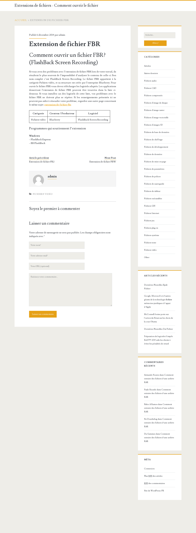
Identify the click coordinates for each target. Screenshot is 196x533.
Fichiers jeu (149, 220)
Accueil (21, 20)
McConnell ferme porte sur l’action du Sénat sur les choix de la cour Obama (158, 318)
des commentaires (154, 483)
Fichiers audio (150, 81)
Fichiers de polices (152, 176)
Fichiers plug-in (151, 228)
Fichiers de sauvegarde (154, 184)
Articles (147, 66)
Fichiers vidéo (43, 194)
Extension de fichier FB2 (41, 161)
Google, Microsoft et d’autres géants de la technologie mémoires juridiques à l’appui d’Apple (158, 301)
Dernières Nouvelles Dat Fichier (158, 329)
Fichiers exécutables (153, 198)
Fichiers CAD (150, 88)
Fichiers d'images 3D (153, 125)
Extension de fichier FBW (102, 161)
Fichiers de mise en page (155, 161)
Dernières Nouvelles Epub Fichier (156, 287)
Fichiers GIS (149, 206)
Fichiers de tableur (152, 191)
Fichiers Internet (151, 213)
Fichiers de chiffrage (153, 139)
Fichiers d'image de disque (156, 103)
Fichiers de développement (156, 147)
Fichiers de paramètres (154, 169)
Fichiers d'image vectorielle (156, 117)
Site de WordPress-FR (154, 491)
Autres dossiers (151, 73)
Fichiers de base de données (156, 132)
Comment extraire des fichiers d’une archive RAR (159, 379)
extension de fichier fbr (57, 104)
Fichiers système (151, 235)
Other (146, 257)
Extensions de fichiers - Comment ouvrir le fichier (56, 5)
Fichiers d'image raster (154, 110)
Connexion (149, 468)
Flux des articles (153, 476)
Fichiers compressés (153, 95)
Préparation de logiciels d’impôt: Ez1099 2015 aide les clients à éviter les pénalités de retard (158, 340)
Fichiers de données (153, 154)
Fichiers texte (150, 242)
